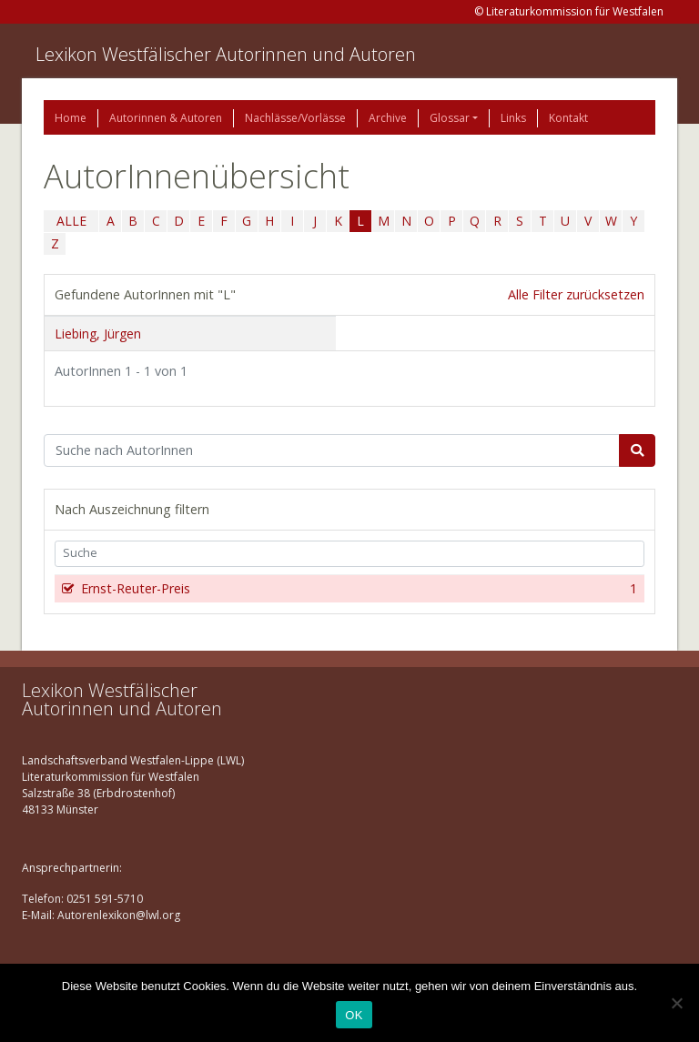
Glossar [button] (450, 118)
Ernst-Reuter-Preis (357, 589)
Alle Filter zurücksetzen (576, 294)
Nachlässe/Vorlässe (295, 118)
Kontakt (568, 118)
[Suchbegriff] (332, 450)
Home (70, 118)
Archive (388, 118)
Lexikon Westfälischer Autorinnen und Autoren (225, 54)
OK (353, 1015)
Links (513, 118)
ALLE (71, 220)
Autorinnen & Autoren (165, 118)
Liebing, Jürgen (98, 333)
